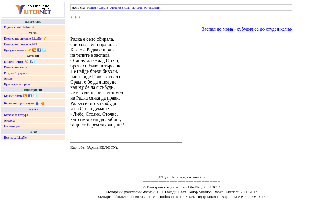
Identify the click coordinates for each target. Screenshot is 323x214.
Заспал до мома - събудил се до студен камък (247, 29)
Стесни (103, 7)
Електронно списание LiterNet (23, 38)
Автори (8, 78)
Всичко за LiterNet (15, 137)
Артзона (9, 120)
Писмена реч (12, 126)
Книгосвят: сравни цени (19, 103)
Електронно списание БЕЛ (21, 44)
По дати (9, 61)
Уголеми (115, 7)
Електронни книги (15, 67)
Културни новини (15, 50)
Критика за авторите (17, 84)
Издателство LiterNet (17, 27)
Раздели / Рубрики (15, 73)
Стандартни (152, 7)
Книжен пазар (13, 95)
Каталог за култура (16, 115)
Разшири (92, 7)
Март (19, 61)
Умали (126, 7)
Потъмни (137, 7)
